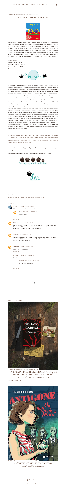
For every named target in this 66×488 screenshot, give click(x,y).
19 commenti (17, 380)
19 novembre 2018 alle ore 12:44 (26, 206)
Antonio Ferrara (19, 197)
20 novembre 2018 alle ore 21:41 (29, 211)
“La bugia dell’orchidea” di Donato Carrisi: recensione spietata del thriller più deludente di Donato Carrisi (33, 375)
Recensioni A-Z (27, 4)
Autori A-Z (37, 4)
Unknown (16, 246)
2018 (13, 197)
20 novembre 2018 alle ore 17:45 (25, 222)
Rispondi (16, 219)
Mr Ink (15, 206)
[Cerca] (57, 4)
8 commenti (17, 469)
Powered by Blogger (33, 480)
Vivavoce (42, 197)
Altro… (44, 4)
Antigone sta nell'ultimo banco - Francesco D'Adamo (33, 464)
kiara (14, 223)
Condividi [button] (10, 194)
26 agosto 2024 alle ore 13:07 (27, 255)
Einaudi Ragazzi (27, 197)
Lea (33, 197)
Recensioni (36, 197)
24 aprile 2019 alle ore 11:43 (26, 246)
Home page (17, 4)
